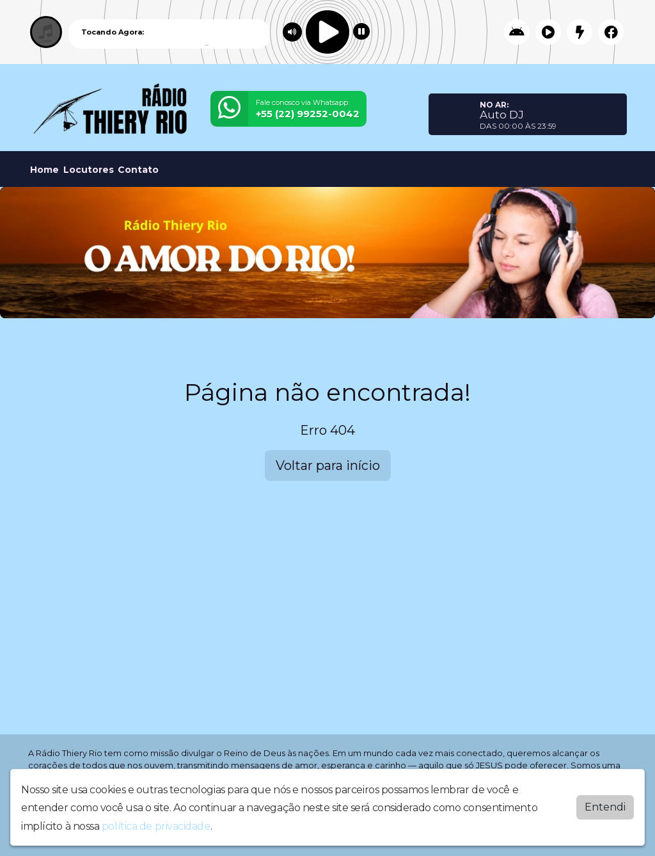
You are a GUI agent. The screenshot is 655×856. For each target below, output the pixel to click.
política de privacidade (156, 823)
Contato (138, 169)
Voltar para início (328, 465)
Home (44, 169)
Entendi (605, 804)
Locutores (88, 169)
